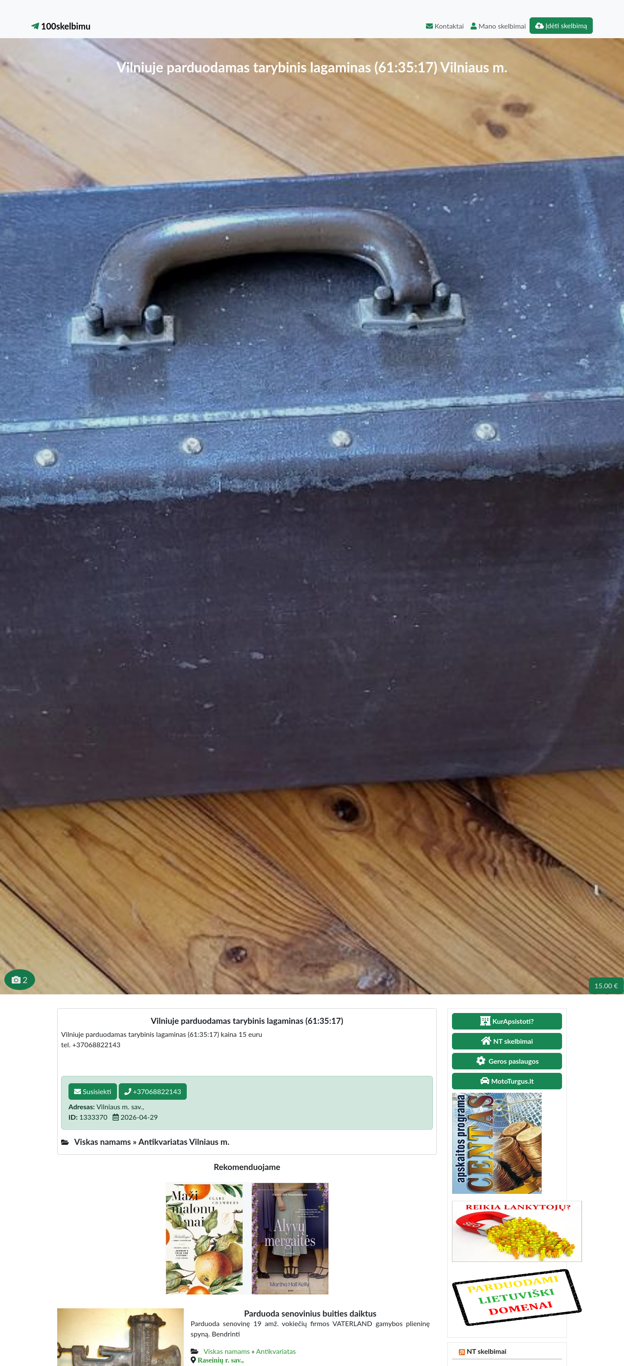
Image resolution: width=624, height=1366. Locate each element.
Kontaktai (445, 26)
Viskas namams (227, 1351)
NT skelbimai (487, 1351)
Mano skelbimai (498, 26)
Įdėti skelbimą (561, 25)
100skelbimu (61, 26)
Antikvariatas (276, 1351)
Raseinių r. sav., (221, 1359)
